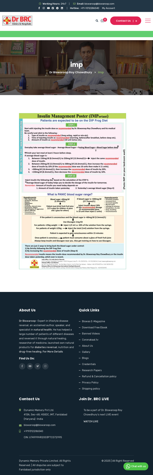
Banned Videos (91, 333)
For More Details (53, 351)
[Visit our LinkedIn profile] (62, 8)
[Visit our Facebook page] (39, 8)
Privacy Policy (90, 382)
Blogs (85, 358)
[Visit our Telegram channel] (57, 8)
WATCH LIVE (91, 421)
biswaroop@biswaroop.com (40, 425)
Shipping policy (91, 388)
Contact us (125, 21)
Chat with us (135, 466)
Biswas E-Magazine (93, 321)
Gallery (86, 351)
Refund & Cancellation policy (99, 376)
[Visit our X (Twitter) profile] (53, 8)
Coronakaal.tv (90, 339)
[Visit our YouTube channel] (48, 8)
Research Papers (92, 370)
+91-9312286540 (90, 8)
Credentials (89, 364)
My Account (108, 8)
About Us (87, 345)
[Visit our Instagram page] (44, 8)
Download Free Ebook (94, 327)
